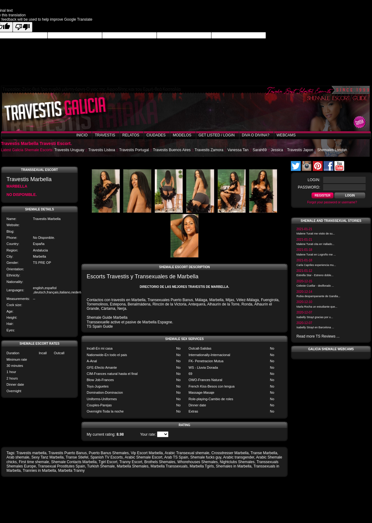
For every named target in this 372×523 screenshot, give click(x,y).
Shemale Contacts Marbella (74, 462)
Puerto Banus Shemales (109, 453)
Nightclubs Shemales (237, 462)
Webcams (286, 135)
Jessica (277, 150)
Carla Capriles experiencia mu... (316, 265)
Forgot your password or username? (332, 202)
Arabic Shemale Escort (143, 457)
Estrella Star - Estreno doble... (314, 275)
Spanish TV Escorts (106, 457)
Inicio (82, 135)
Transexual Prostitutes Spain (61, 466)
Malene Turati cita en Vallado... (315, 244)
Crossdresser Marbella (230, 453)
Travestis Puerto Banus (67, 453)
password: (309, 187)
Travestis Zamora (209, 150)
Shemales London (332, 150)
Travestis (105, 135)
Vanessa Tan (237, 150)
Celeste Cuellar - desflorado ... (315, 285)
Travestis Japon (300, 150)
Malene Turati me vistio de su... (315, 233)
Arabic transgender (238, 457)
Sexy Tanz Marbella (47, 457)
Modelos (182, 135)
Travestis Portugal (134, 150)
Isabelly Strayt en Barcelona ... (315, 327)
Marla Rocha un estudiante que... (316, 306)
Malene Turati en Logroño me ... (316, 254)
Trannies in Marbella (39, 470)
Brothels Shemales (160, 462)
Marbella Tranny (71, 470)
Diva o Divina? (255, 135)
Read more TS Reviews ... (318, 336)
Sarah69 (260, 150)
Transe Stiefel (77, 457)
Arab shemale (17, 457)
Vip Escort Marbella (147, 453)
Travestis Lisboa (101, 150)
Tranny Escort (130, 462)
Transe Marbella (263, 453)
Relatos (130, 135)
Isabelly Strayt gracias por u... (314, 317)
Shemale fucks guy (205, 457)
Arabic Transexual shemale (187, 453)
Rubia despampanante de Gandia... (318, 296)
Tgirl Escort (108, 462)
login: (314, 180)
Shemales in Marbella (233, 466)
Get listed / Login (217, 135)
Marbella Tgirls (202, 466)
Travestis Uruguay (69, 150)
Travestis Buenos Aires (172, 150)
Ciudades (156, 135)
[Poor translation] (22, 27)
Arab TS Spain (176, 457)
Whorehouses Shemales (197, 462)
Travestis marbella (31, 453)
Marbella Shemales (133, 466)
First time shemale (34, 462)
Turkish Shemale (101, 466)
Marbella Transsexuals (169, 466)
